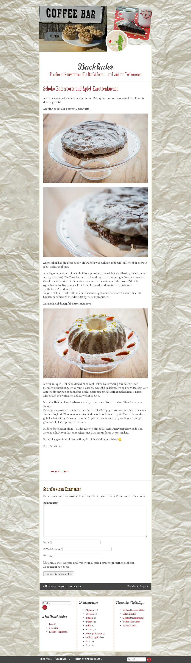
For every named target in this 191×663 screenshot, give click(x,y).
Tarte (88, 641)
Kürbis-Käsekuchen (131, 621)
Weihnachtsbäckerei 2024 (133, 609)
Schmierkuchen (129, 613)
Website (48, 556)
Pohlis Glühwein (130, 625)
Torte (64, 472)
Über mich (53, 627)
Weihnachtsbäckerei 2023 (133, 617)
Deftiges (89, 617)
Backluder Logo (137, 586)
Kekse (88, 625)
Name (47, 542)
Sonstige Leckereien (94, 633)
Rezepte (52, 623)
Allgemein (90, 609)
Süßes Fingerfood (93, 637)
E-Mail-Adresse (52, 549)
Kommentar (50, 503)
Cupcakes (90, 613)
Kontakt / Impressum (58, 631)
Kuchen (55, 472)
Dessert (89, 621)
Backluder (95, 66)
